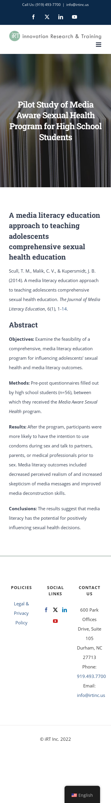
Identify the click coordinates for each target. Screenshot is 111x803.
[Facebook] (46, 609)
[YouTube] (55, 621)
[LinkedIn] (64, 609)
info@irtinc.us (77, 4)
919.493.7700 (91, 676)
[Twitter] (55, 609)
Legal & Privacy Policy (21, 613)
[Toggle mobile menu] (99, 44)
